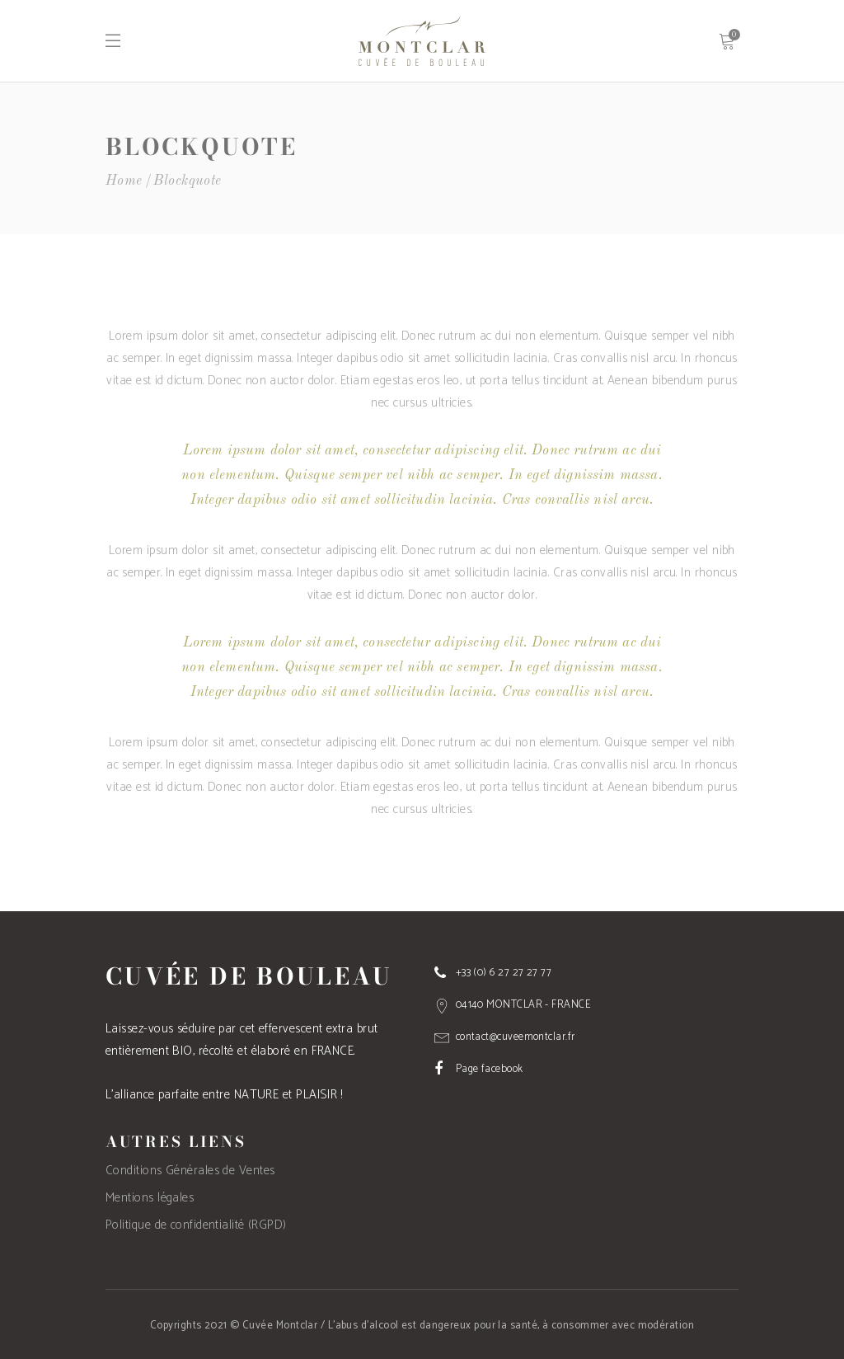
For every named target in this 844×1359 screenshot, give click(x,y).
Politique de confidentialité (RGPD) (196, 1225)
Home (124, 181)
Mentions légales (150, 1197)
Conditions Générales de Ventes (190, 1170)
